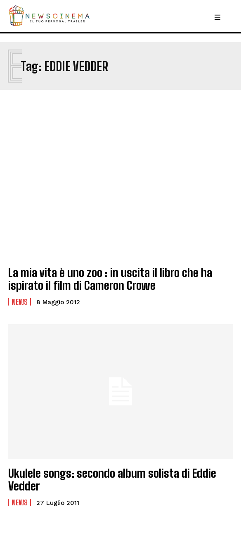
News (20, 302)
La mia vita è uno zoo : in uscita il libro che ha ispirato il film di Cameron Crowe (110, 278)
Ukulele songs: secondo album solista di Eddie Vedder (112, 479)
